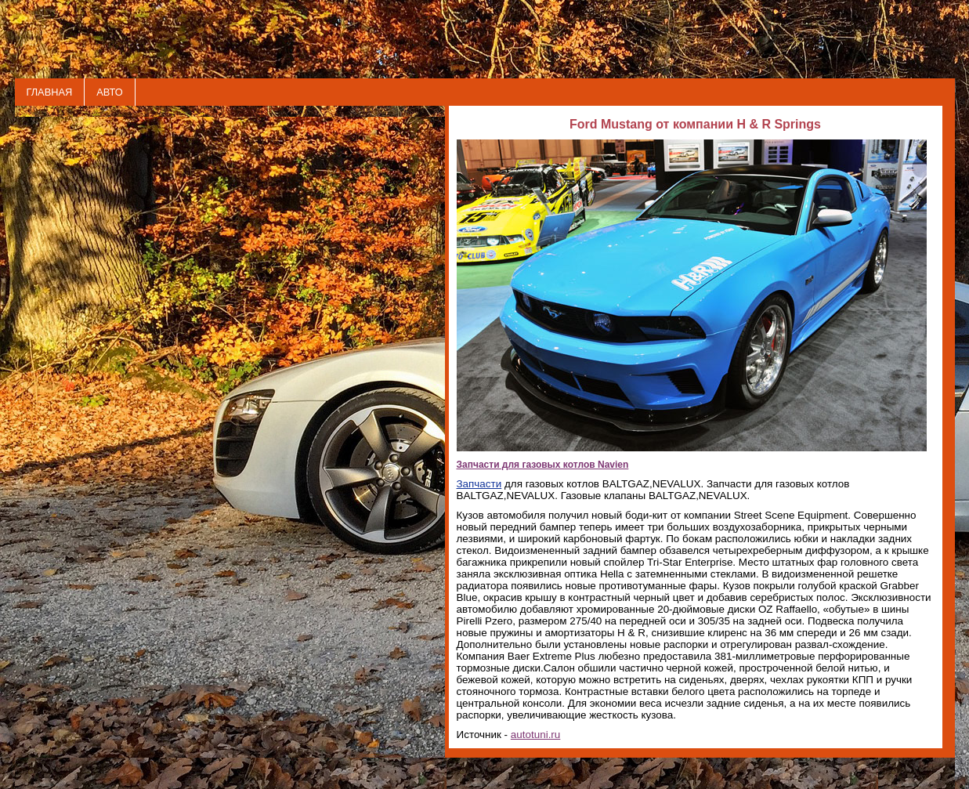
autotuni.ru (536, 734)
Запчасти (479, 484)
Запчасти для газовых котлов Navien (543, 464)
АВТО (109, 92)
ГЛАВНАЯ (50, 92)
